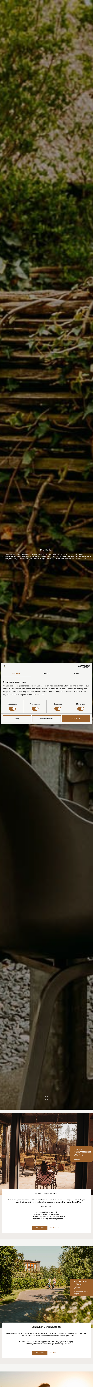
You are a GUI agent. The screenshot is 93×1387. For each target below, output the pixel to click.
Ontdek (54, 1228)
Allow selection (46, 719)
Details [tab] (46, 673)
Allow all (76, 719)
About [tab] (77, 673)
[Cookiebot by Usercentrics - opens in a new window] (79, 666)
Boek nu (40, 1228)
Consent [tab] (16, 673)
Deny (17, 719)
